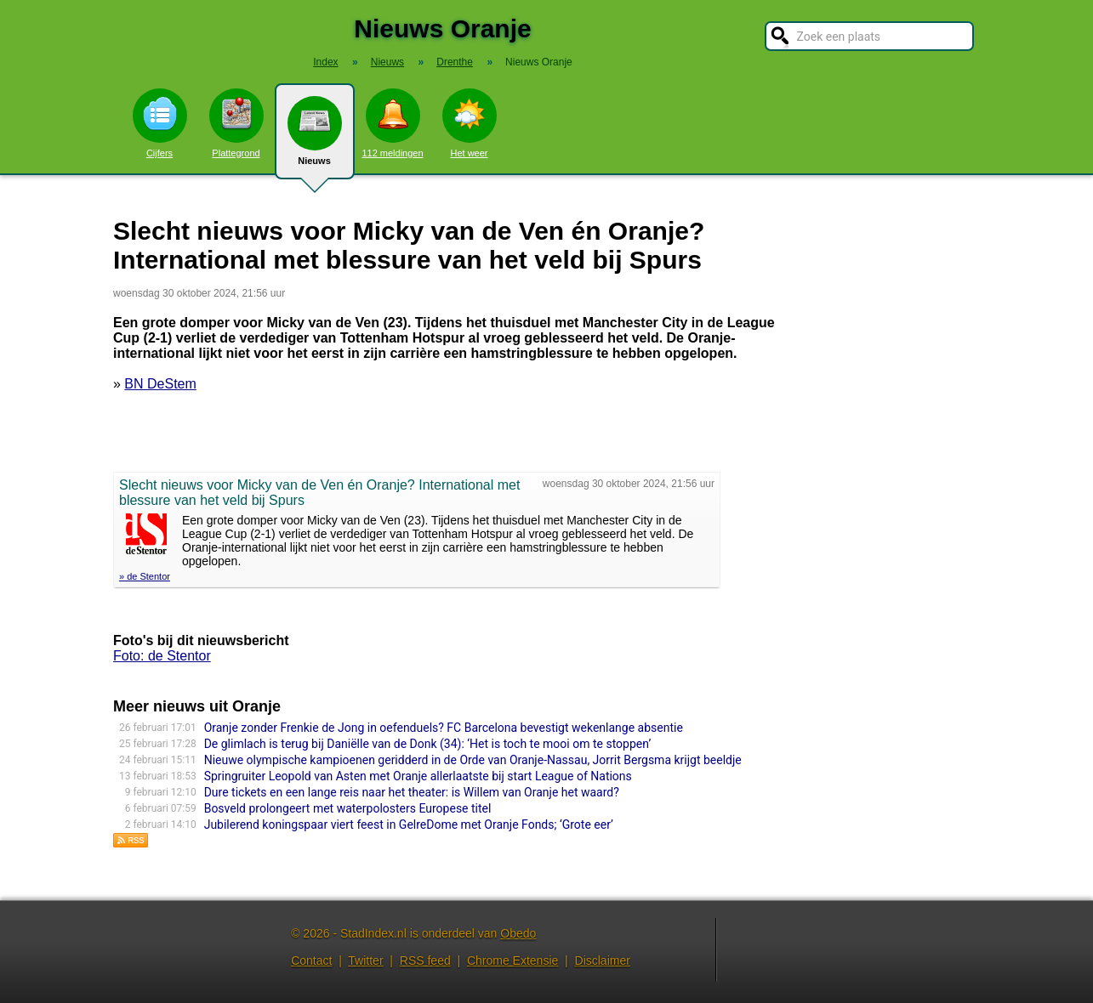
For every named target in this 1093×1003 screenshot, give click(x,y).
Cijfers (160, 123)
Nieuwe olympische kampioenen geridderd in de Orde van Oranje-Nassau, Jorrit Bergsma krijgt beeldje (473, 760)
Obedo (518, 933)
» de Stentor (144, 576)
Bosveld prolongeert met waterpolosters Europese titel (348, 808)
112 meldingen (392, 123)
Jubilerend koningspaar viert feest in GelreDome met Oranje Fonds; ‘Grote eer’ (408, 824)
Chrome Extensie (512, 960)
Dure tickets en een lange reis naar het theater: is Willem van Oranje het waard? (411, 792)
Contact (311, 960)
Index (325, 62)
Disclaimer (602, 960)
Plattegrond (236, 123)
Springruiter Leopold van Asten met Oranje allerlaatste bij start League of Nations (418, 776)
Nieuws (314, 137)
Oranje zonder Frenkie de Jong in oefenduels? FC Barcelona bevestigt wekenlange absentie (443, 727)
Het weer (469, 123)
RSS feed (425, 960)
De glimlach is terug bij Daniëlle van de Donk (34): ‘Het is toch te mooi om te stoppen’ (428, 744)
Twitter (365, 960)
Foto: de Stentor (162, 656)
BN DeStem (160, 384)
